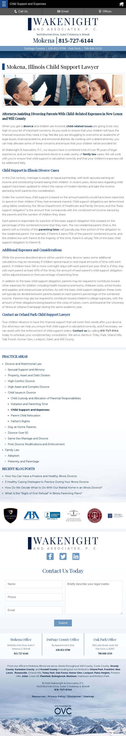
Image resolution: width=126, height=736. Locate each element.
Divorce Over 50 (18, 432)
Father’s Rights (20, 421)
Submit (63, 622)
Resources (39, 696)
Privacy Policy (56, 696)
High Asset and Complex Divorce (28, 386)
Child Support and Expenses (30, 409)
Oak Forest (62, 672)
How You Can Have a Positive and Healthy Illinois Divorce (41, 476)
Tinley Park (48, 672)
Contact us (80, 330)
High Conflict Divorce (21, 381)
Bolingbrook (58, 676)
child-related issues (79, 126)
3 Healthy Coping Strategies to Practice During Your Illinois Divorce (47, 481)
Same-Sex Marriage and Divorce (28, 438)
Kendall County (49, 669)
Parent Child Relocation (25, 415)
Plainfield (45, 676)
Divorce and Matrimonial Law (23, 363)
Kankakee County (24, 669)
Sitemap (88, 696)
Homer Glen (75, 672)
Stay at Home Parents (22, 427)
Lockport (88, 672)
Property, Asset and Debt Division (29, 375)
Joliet (25, 676)
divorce (28, 126)
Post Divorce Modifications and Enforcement (36, 444)
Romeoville (21, 672)
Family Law (12, 450)
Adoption (13, 455)
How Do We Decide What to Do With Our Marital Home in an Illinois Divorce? (53, 487)
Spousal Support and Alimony (26, 369)
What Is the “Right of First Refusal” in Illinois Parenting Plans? (43, 493)
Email (62, 11)
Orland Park (96, 669)
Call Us (21, 11)
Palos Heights (102, 672)
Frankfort (109, 669)
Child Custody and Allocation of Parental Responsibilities (46, 398)
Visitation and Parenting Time (29, 404)
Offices (105, 11)
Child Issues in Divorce (22, 392)
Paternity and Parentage (23, 461)
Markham (71, 676)
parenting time (49, 229)
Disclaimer (74, 696)
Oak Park (74, 48)
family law (89, 154)
